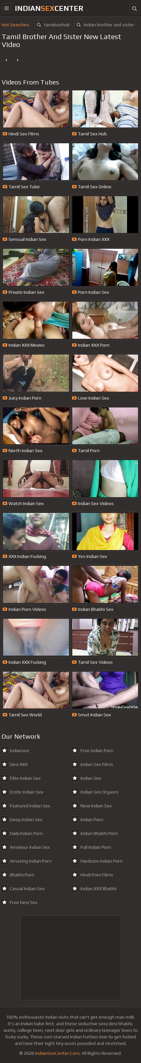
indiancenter (49, 8)
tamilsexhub (52, 25)
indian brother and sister (104, 25)
